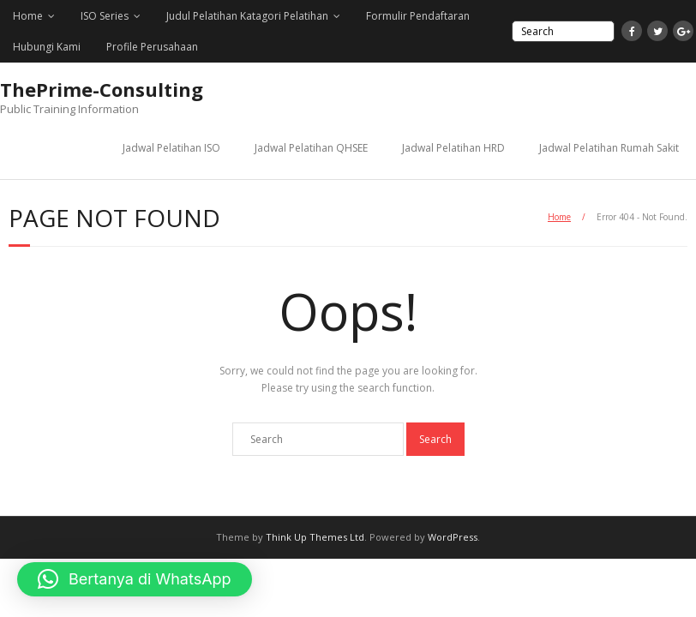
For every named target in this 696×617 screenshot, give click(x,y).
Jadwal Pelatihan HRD (453, 148)
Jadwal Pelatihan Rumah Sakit (609, 148)
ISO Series (105, 16)
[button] (134, 579)
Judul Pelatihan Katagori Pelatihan (247, 16)
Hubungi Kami (47, 46)
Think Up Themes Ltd (315, 536)
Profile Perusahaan (152, 46)
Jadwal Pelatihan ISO (171, 148)
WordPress (452, 536)
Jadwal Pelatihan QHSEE (311, 148)
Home (28, 16)
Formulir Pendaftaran (418, 16)
